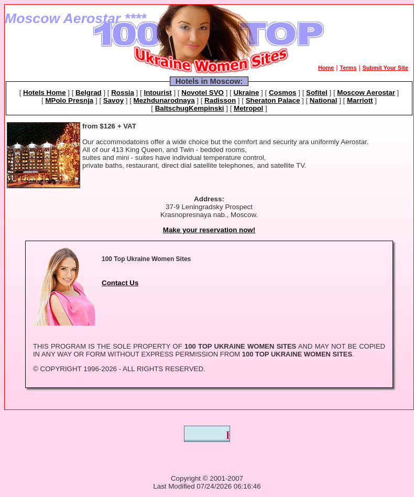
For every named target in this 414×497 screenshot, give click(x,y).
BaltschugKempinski (189, 108)
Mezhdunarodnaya (164, 100)
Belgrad (88, 92)
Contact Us (120, 283)
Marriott (360, 100)
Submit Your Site (385, 67)
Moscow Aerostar (366, 92)
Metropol (248, 108)
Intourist (157, 92)
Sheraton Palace (273, 100)
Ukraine (246, 92)
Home (326, 67)
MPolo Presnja (69, 100)
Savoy (113, 100)
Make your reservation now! (209, 230)
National (323, 100)
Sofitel (317, 92)
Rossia (122, 92)
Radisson (220, 100)
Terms (348, 67)
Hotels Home (44, 92)
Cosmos (283, 92)
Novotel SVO (202, 92)
